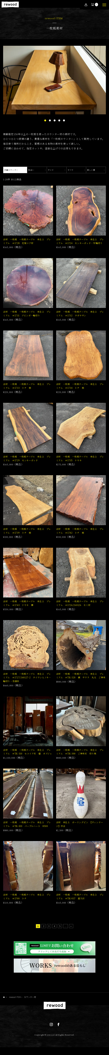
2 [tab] (49, 120)
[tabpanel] (54, 80)
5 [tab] (64, 120)
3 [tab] (54, 120)
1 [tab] (45, 120)
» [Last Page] (71, 926)
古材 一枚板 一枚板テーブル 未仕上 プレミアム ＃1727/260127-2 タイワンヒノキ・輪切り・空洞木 (27, 677)
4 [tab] (59, 120)
